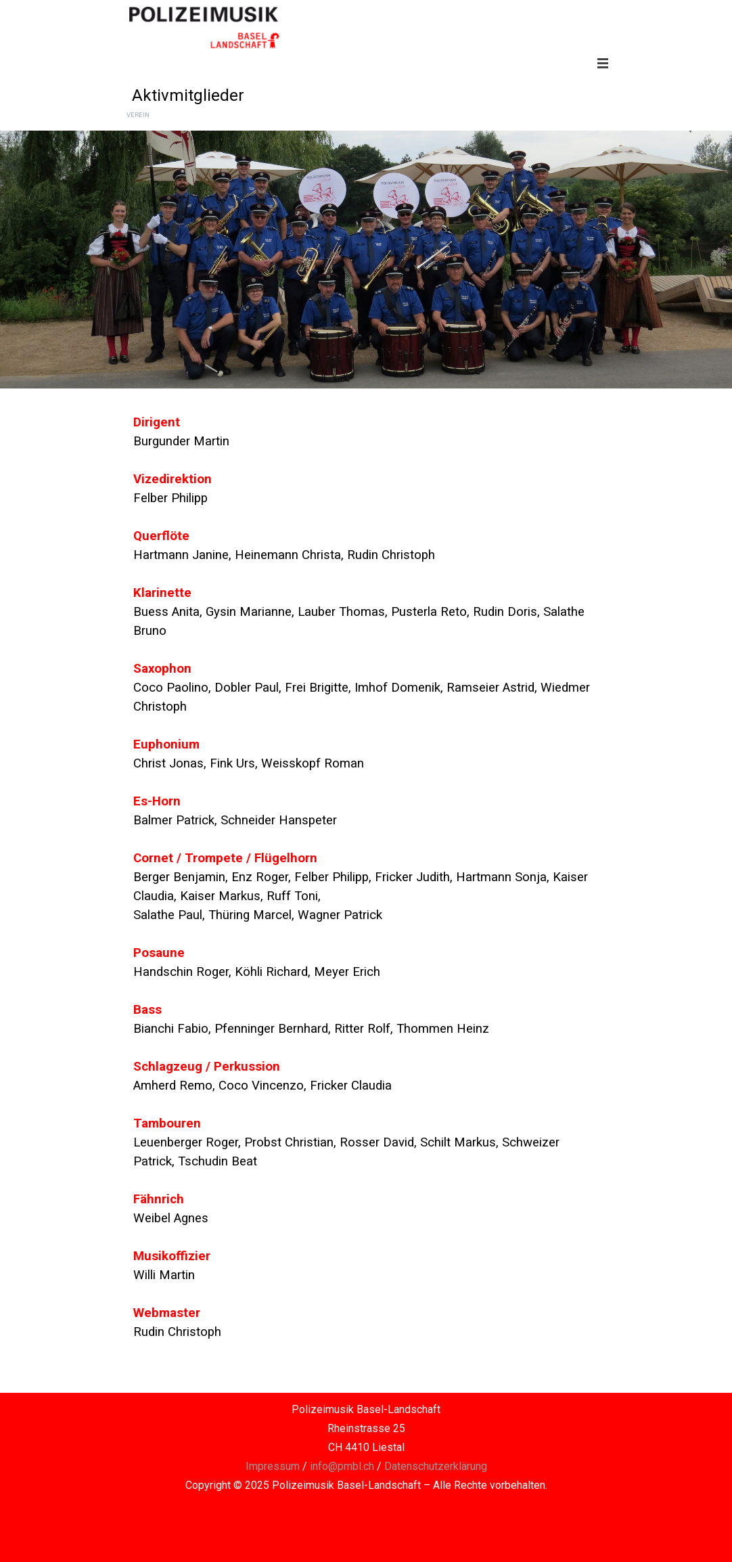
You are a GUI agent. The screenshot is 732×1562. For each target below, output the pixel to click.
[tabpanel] (366, 896)
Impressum (273, 1466)
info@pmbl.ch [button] (342, 1466)
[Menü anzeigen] (603, 63)
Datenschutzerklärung (435, 1466)
